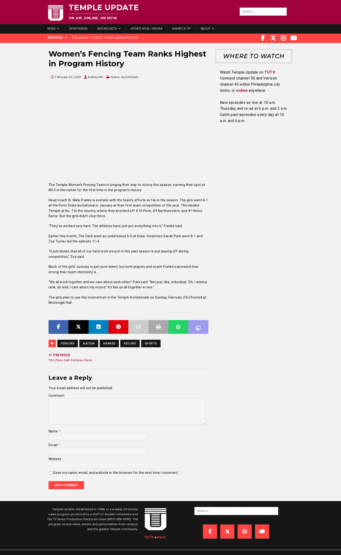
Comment (56, 395)
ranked (109, 343)
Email (53, 445)
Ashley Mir (95, 77)
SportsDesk (78, 28)
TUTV (269, 72)
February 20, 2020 (68, 77)
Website (55, 459)
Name (54, 431)
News (51, 28)
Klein (161, 537)
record (130, 343)
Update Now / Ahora (146, 28)
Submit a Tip (181, 28)
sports (151, 343)
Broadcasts (107, 28)
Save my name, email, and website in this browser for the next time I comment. (116, 473)
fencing (67, 343)
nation (89, 343)
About (206, 28)
